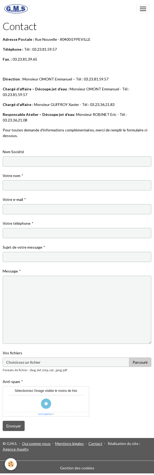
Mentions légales (69, 443)
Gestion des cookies (77, 468)
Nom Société (13, 151)
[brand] (17, 8)
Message (10, 271)
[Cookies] (11, 464)
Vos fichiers (12, 353)
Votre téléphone (17, 223)
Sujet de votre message (22, 247)
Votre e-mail (13, 199)
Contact (95, 443)
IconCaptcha (45, 414)
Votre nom (11, 175)
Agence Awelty (16, 449)
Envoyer (13, 425)
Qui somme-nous (36, 443)
